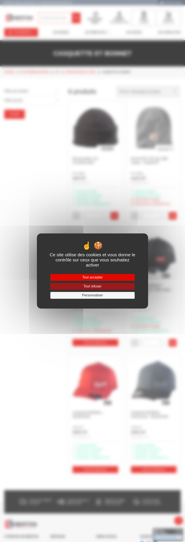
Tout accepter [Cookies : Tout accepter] (92, 277)
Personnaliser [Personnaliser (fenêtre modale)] (92, 295)
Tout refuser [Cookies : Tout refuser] (92, 286)
